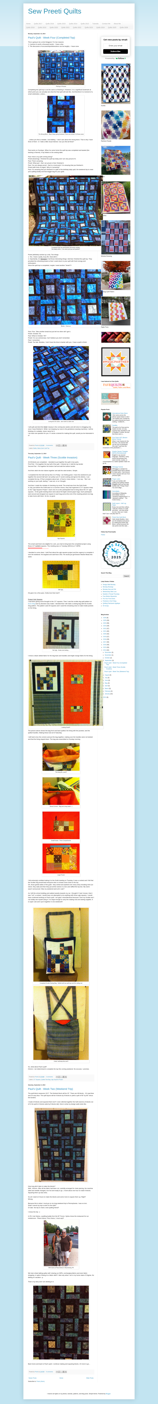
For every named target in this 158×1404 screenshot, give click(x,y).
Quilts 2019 (42, 27)
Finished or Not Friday (109, 601)
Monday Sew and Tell (109, 589)
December (108, 652)
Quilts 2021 (65, 27)
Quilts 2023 (89, 27)
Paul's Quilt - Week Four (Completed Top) (51, 37)
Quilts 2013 (85, 24)
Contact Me (106, 24)
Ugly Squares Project (57, 1079)
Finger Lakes (116, 479)
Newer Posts (32, 1378)
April (106, 686)
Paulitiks (114, 425)
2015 (105, 647)
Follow (103, 535)
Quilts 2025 (112, 27)
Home (28, 24)
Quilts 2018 (30, 27)
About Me (117, 24)
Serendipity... (116, 491)
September (108, 660)
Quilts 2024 (100, 27)
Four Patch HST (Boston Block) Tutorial (119, 438)
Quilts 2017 (38, 24)
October (107, 658)
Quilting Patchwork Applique (111, 603)
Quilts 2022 (77, 27)
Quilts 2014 (73, 24)
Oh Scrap (106, 606)
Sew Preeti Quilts (54, 11)
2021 (105, 631)
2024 (105, 623)
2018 (105, 639)
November (108, 655)
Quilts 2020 (54, 27)
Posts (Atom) (40, 1381)
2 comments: (49, 1076)
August (107, 675)
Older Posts (89, 1378)
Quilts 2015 (61, 24)
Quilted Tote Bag (46, 1079)
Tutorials (95, 24)
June (106, 680)
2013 (105, 697)
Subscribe (115, 51)
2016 (105, 644)
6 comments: (50, 1371)
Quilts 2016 (50, 24)
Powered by (115, 58)
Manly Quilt (40, 448)
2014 (105, 650)
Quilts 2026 (124, 27)
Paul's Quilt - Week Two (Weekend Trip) (50, 1088)
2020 (105, 634)
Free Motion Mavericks (110, 596)
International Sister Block (120, 413)
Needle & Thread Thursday (111, 594)
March (107, 688)
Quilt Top (46, 448)
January (107, 694)
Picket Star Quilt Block (119, 517)
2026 (105, 617)
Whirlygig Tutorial (117, 467)
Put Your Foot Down (109, 598)
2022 (105, 628)
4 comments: (49, 445)
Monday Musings (108, 587)
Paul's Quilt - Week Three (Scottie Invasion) (52, 457)
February (108, 691)
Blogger (108, 1394)
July (106, 677)
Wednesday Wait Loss (110, 591)
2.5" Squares (37, 1079)
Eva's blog (31, 604)
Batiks (35, 448)
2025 (105, 620)
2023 (105, 626)
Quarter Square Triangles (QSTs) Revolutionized (120, 452)
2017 (105, 642)
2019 (105, 636)
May (106, 683)
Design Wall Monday (109, 584)
